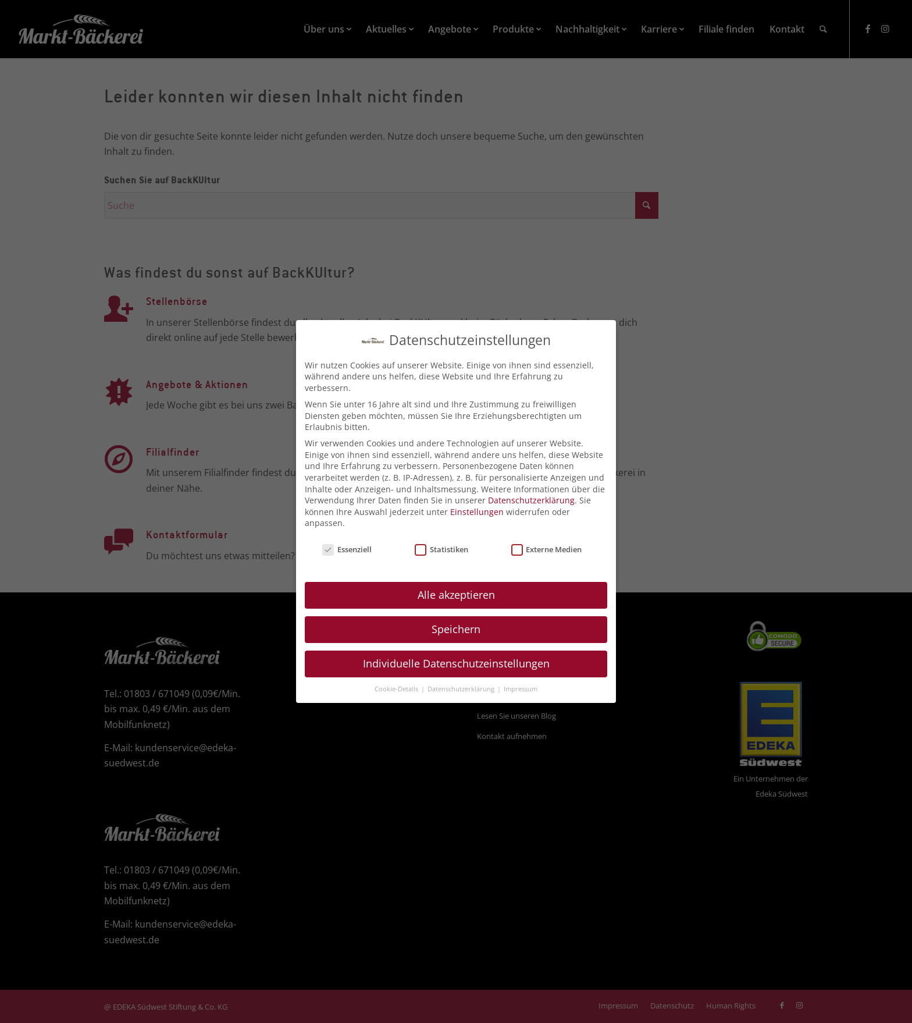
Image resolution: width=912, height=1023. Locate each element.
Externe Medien (546, 542)
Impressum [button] (520, 681)
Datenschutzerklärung (531, 492)
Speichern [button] (456, 621)
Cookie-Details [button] (397, 681)
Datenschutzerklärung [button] (462, 681)
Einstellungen (477, 503)
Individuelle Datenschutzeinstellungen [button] (456, 655)
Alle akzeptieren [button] (456, 587)
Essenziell (347, 542)
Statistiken (441, 542)
